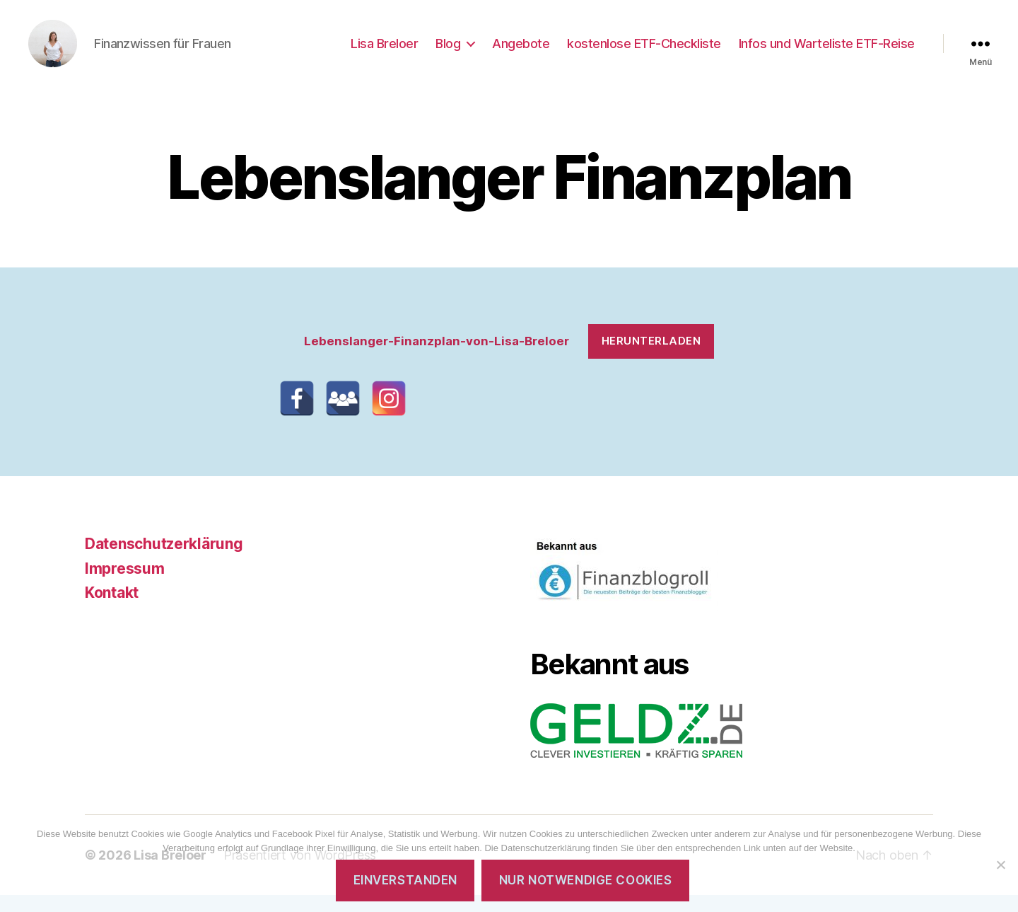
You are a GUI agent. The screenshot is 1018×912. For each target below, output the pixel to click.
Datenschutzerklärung (164, 561)
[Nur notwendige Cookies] (1000, 865)
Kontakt (112, 609)
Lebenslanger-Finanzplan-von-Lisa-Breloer (436, 357)
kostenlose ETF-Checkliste (644, 51)
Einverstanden (405, 880)
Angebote (520, 51)
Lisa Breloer (384, 51)
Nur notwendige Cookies (585, 880)
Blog (447, 51)
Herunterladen (651, 357)
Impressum (125, 585)
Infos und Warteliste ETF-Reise (827, 51)
